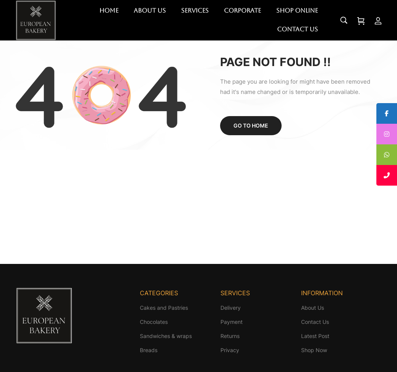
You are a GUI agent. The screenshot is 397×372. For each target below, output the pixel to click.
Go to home (250, 125)
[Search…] (344, 20)
